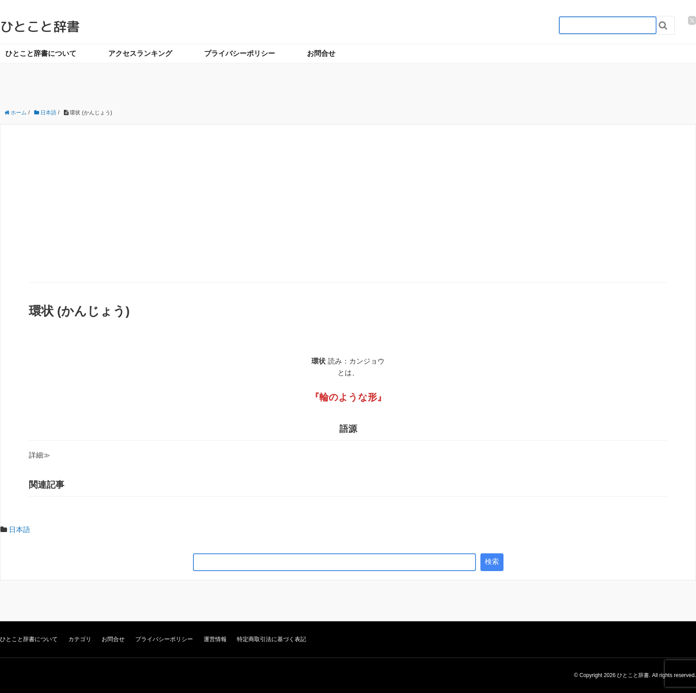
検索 (492, 561)
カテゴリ (79, 639)
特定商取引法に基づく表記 (271, 639)
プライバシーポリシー (239, 53)
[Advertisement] (348, 216)
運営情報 (215, 639)
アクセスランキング (140, 53)
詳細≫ (39, 455)
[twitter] (692, 20)
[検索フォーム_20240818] (608, 25)
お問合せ (321, 53)
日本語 (19, 529)
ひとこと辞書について (40, 53)
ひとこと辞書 (40, 26)
